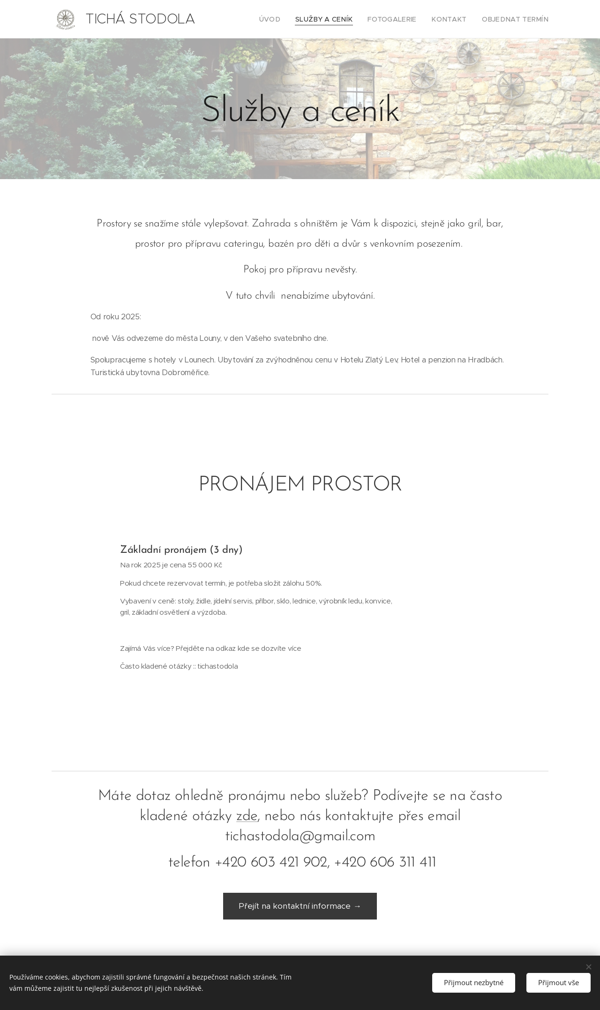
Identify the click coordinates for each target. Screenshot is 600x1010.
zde (246, 816)
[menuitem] (292, 19)
